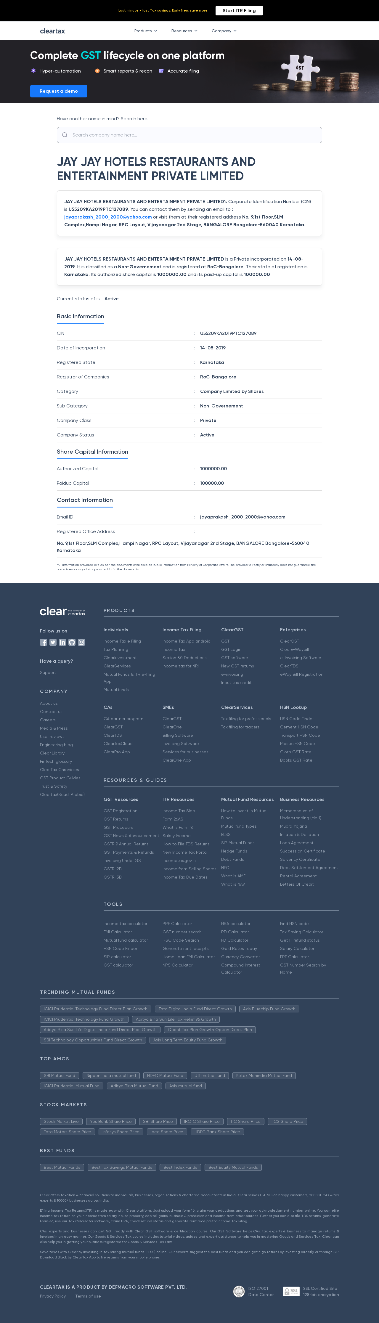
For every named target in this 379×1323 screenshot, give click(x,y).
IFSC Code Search (181, 940)
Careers (48, 719)
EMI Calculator (118, 931)
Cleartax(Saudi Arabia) (62, 794)
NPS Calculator (177, 965)
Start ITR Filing (239, 10)
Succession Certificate (302, 851)
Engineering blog (56, 744)
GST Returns (116, 819)
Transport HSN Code (300, 735)
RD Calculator (235, 931)
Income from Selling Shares (189, 868)
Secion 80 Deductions (185, 657)
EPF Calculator (294, 956)
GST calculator (118, 965)
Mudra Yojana (293, 826)
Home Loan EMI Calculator (189, 956)
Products (147, 30)
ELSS (226, 834)
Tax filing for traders (240, 727)
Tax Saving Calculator (301, 931)
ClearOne (172, 727)
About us (49, 703)
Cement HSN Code (299, 727)
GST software (234, 657)
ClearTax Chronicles (59, 769)
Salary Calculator (297, 948)
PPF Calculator (177, 923)
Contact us (51, 711)
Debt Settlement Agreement (309, 867)
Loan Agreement (297, 842)
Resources (185, 30)
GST (225, 641)
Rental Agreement (298, 876)
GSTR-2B (113, 868)
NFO (225, 867)
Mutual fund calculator (126, 940)
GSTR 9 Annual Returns (126, 844)
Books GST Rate (296, 760)
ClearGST (289, 641)
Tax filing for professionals (246, 718)
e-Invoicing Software (300, 657)
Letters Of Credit (297, 884)
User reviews (52, 736)
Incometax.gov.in (179, 860)
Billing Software (178, 735)
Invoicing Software (181, 743)
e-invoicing (232, 674)
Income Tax (174, 649)
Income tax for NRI (181, 666)
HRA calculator (235, 923)
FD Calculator (234, 940)
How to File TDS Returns (186, 844)
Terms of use (88, 1296)
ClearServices (117, 666)
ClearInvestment (120, 657)
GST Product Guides (60, 778)
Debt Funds (232, 859)
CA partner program (123, 718)
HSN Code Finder (297, 718)
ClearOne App (177, 760)
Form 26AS (173, 819)
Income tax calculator (125, 923)
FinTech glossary (56, 761)
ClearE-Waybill (294, 649)
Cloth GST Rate (295, 751)
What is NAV (233, 884)
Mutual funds (116, 689)
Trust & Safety (53, 786)
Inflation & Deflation (299, 834)
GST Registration (120, 810)
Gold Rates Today (239, 948)
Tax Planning (116, 649)
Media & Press (54, 728)
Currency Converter (240, 956)
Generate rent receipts (186, 948)
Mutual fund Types (239, 826)
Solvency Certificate (300, 859)
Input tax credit (236, 682)
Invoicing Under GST (123, 860)
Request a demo (59, 91)
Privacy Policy (53, 1296)
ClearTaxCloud (118, 743)
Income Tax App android (187, 641)
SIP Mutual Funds (238, 842)
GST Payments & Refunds (129, 852)
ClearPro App (117, 751)
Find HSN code (294, 923)
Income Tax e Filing (122, 641)
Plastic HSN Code (297, 743)
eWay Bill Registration (301, 674)
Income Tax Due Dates (185, 877)
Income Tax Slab (179, 810)
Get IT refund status (300, 940)
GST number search (182, 931)
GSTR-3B (113, 877)
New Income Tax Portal (185, 852)
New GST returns (237, 666)
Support (48, 672)
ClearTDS (289, 666)
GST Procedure (119, 827)
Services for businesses (185, 751)
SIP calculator (117, 956)
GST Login (231, 649)
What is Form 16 (178, 827)
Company (225, 30)
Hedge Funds (234, 851)
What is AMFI (233, 876)
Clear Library (52, 753)
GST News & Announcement (131, 835)
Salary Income (177, 835)
